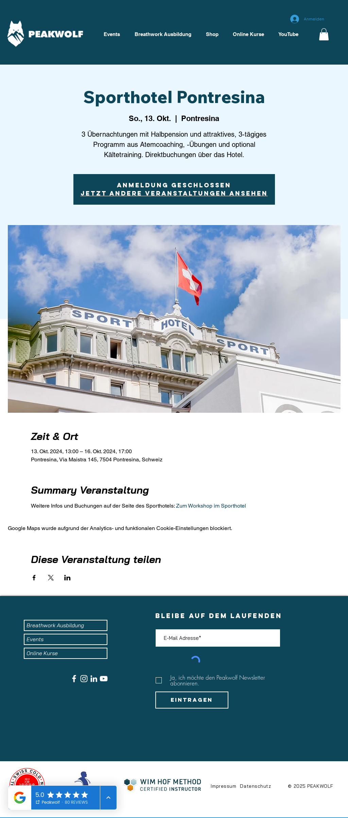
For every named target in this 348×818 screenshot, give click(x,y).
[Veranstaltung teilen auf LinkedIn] (67, 577)
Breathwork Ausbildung (55, 625)
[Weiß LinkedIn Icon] (94, 678)
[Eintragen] (191, 700)
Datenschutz (255, 786)
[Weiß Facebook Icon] (74, 678)
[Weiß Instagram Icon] (84, 678)
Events (35, 639)
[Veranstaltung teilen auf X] (51, 577)
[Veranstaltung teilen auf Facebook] (34, 577)
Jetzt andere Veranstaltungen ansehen (174, 193)
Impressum (223, 786)
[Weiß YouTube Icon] (103, 678)
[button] (324, 34)
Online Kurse (42, 653)
